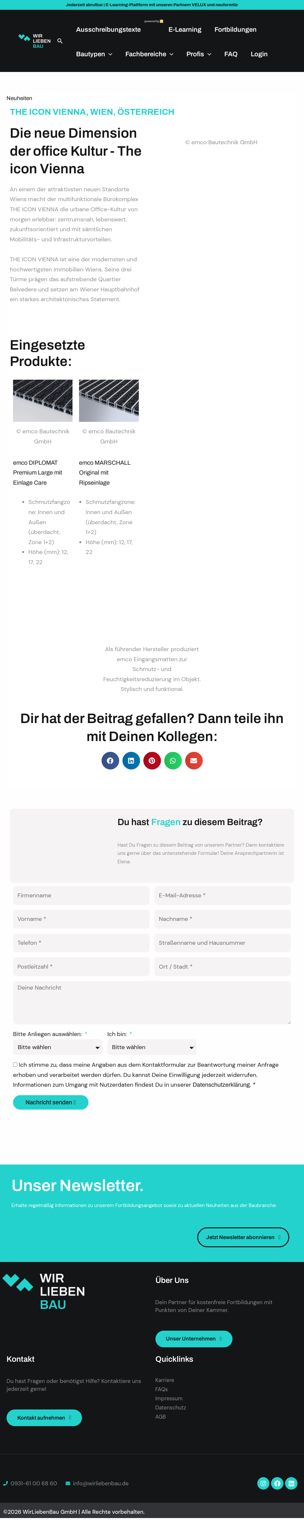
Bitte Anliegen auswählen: (48, 1035)
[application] (108, 54)
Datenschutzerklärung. (223, 1085)
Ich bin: (117, 1035)
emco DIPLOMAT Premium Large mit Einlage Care (37, 472)
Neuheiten (19, 98)
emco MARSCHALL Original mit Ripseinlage (105, 472)
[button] (60, 41)
